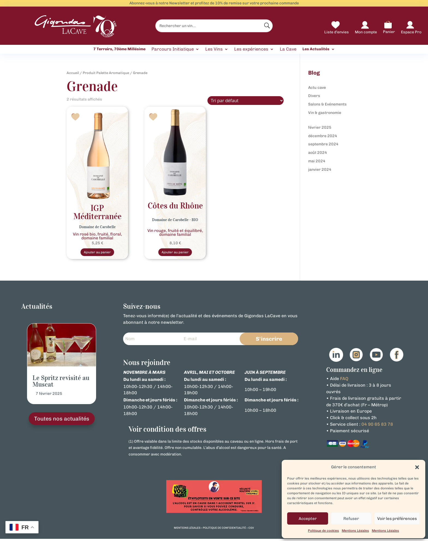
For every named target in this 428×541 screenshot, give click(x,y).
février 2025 (319, 127)
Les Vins (214, 49)
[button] (417, 467)
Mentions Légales (355, 531)
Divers (314, 95)
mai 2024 (316, 161)
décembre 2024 (322, 136)
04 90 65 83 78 (377, 426)
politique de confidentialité (224, 529)
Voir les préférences (397, 518)
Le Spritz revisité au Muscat (60, 383)
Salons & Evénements (327, 104)
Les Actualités (315, 49)
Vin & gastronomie (324, 112)
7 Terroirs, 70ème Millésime (119, 49)
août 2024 (317, 152)
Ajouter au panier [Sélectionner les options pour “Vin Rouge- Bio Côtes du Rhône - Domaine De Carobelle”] (175, 253)
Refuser (351, 518)
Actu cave (317, 87)
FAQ (344, 380)
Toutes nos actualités (61, 420)
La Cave (288, 49)
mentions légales (187, 529)
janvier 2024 (319, 169)
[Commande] (245, 100)
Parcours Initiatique (172, 49)
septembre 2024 (323, 144)
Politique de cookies (323, 531)
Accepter (308, 518)
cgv (251, 529)
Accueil (73, 73)
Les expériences (251, 49)
